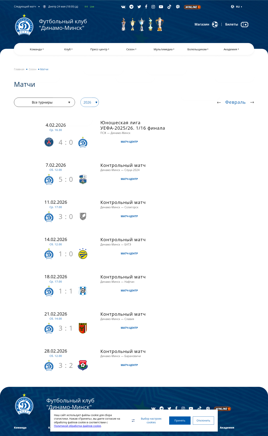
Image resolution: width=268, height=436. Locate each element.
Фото (154, 359)
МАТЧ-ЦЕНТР (207, 130)
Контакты (53, 390)
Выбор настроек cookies (144, 420)
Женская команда (23, 371)
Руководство (55, 371)
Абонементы (192, 359)
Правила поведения (197, 378)
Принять (178, 420)
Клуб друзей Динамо (197, 384)
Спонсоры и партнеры (60, 378)
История (52, 365)
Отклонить (203, 420)
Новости (87, 359)
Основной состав (23, 359)
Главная (19, 70)
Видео (154, 365)
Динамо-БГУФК (22, 365)
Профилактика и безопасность (65, 397)
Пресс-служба (90, 365)
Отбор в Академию (230, 371)
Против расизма (194, 365)
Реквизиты (54, 384)
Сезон (32, 70)
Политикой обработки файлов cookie (77, 426)
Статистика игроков (127, 371)
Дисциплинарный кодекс (199, 371)
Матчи (120, 359)
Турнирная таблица (127, 365)
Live (92, 6)
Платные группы (229, 365)
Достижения (55, 359)
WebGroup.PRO (241, 424)
